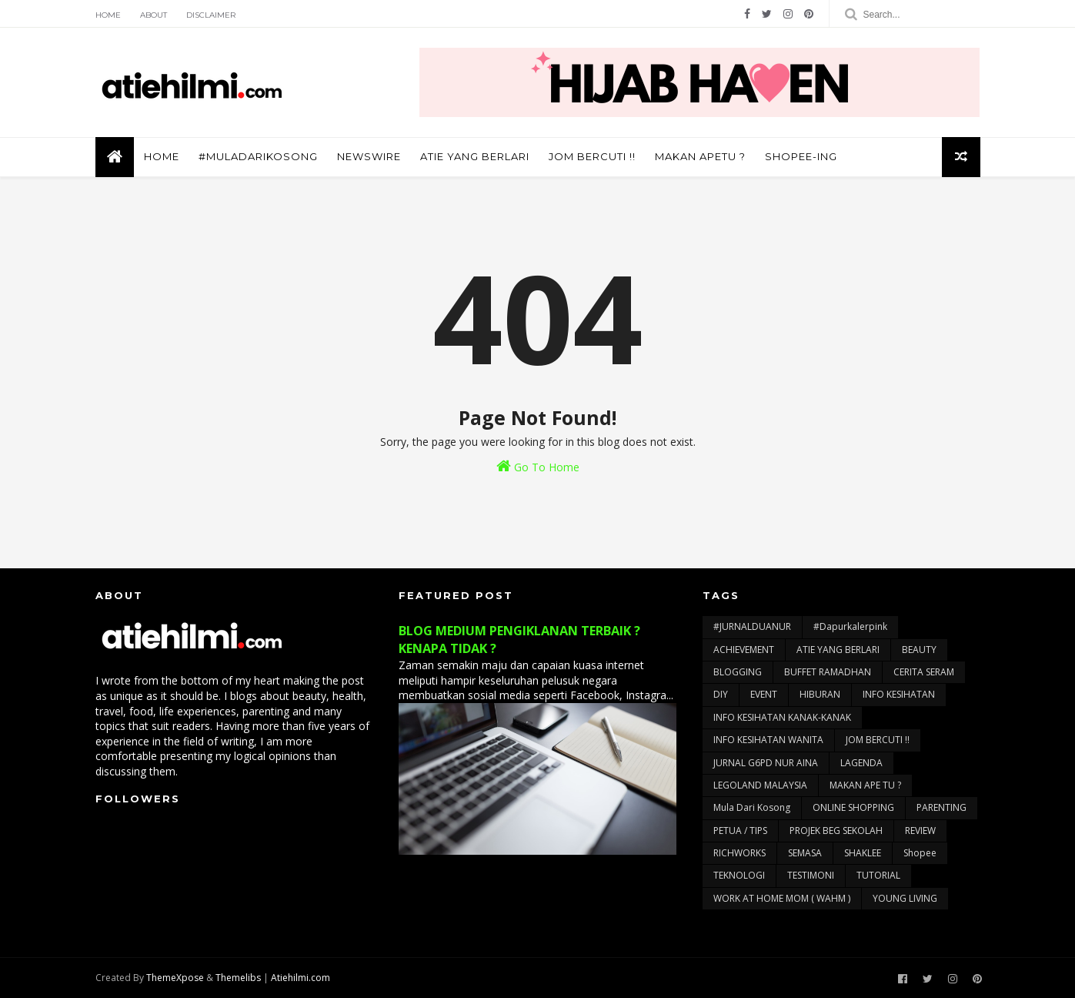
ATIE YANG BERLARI (474, 156)
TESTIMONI (810, 875)
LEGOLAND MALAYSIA (760, 785)
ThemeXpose (175, 977)
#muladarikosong (258, 156)
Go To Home (537, 466)
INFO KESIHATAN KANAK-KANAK (782, 717)
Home (108, 15)
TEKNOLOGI (739, 875)
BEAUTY (919, 649)
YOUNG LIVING (905, 898)
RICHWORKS (739, 852)
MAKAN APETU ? (700, 156)
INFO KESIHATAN (899, 694)
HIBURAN (820, 694)
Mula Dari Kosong (751, 807)
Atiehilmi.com (300, 977)
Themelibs (238, 977)
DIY (720, 694)
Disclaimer (210, 15)
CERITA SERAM (923, 671)
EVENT (763, 694)
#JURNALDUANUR (752, 626)
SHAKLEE (862, 852)
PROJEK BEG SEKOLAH (836, 830)
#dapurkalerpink (850, 626)
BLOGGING (737, 671)
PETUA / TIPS (740, 830)
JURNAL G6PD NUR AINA (765, 762)
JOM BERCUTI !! (592, 156)
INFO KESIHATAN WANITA (768, 739)
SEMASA (805, 852)
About (153, 15)
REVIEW (920, 830)
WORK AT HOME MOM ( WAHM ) (781, 898)
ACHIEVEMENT (743, 649)
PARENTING (941, 807)
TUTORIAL (878, 875)
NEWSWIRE (369, 156)
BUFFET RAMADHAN (827, 671)
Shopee (919, 852)
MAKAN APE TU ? (865, 785)
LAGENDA (861, 762)
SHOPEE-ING (801, 156)
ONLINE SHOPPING (853, 807)
